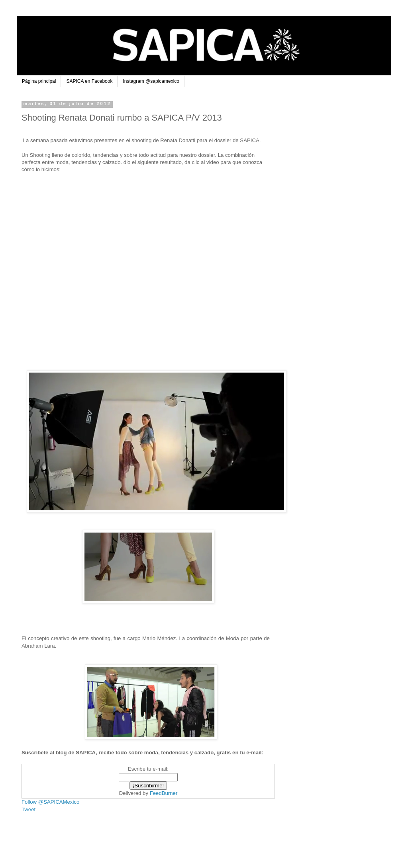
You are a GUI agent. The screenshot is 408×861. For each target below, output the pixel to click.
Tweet (28, 809)
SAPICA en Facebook (89, 81)
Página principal (39, 81)
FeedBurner (164, 793)
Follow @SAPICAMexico (50, 802)
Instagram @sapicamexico (151, 81)
